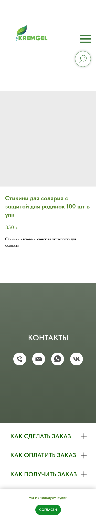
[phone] (19, 359)
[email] (38, 359)
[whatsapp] (57, 359)
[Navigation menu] (85, 39)
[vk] (76, 359)
